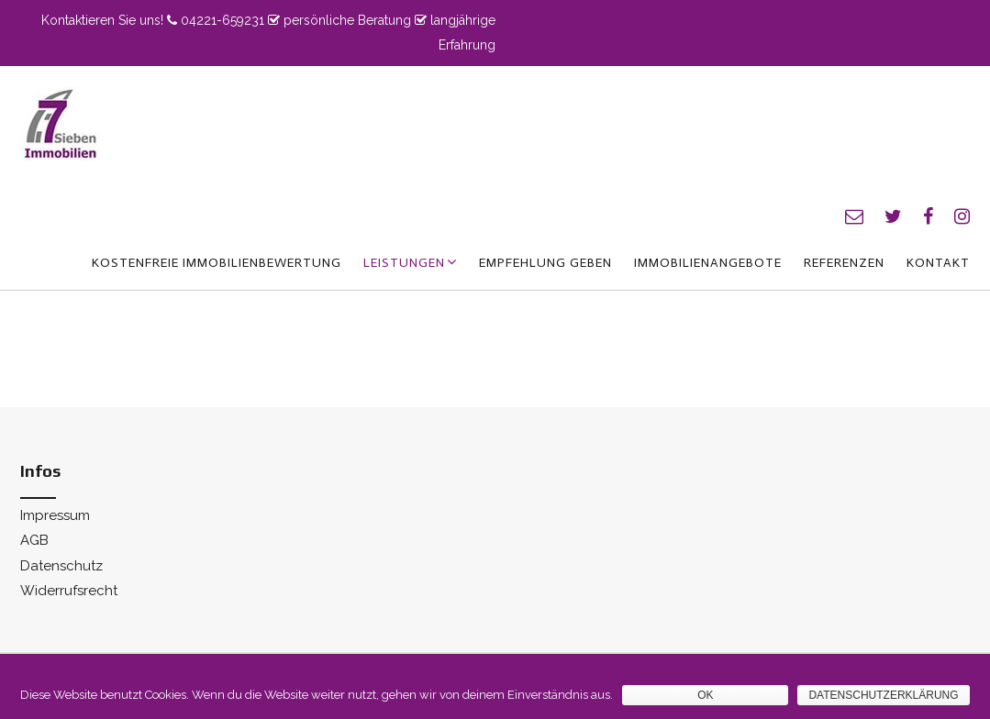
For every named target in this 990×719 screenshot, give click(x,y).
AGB (34, 540)
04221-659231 (222, 20)
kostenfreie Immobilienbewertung (216, 263)
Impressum (55, 515)
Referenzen (844, 263)
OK (705, 695)
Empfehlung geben (545, 263)
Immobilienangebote (708, 263)
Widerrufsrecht (68, 590)
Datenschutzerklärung (883, 695)
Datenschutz (61, 566)
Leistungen (404, 263)
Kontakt (938, 263)
